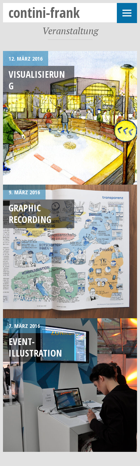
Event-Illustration (35, 347)
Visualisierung (37, 80)
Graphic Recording (30, 213)
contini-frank (44, 12)
